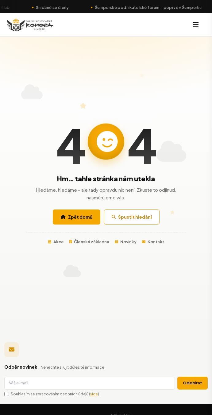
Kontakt (153, 241)
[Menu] (195, 24)
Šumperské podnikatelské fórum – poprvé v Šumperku (150, 7)
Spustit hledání (132, 217)
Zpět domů (76, 217)
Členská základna (89, 241)
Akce (56, 241)
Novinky (126, 241)
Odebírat (192, 382)
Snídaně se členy (54, 7)
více (94, 394)
